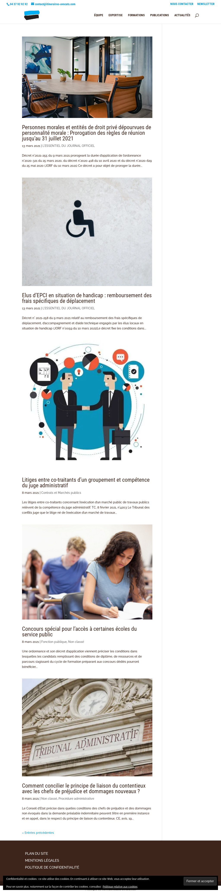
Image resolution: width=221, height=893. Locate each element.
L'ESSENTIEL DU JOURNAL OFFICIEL (69, 146)
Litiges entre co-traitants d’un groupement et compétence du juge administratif (86, 483)
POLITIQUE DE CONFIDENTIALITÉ (52, 867)
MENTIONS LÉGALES (42, 860)
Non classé (76, 642)
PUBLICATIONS (159, 15)
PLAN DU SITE (36, 854)
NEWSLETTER (206, 4)
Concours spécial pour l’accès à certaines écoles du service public (79, 632)
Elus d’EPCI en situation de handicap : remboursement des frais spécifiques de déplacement (87, 298)
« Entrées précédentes (38, 832)
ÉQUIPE (98, 15)
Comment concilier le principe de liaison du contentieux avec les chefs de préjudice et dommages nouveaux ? (83, 788)
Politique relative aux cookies (120, 886)
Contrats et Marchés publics (61, 492)
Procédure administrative (76, 798)
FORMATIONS (136, 15)
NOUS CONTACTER (181, 4)
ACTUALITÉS (182, 15)
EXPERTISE (116, 15)
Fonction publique (54, 642)
